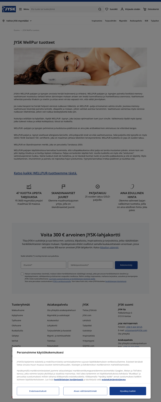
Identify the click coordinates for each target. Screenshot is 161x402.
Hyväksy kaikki (128, 391)
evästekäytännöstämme (114, 379)
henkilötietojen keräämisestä (68, 379)
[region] (81, 373)
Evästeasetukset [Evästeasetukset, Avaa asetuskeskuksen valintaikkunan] (38, 391)
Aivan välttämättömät (85, 391)
